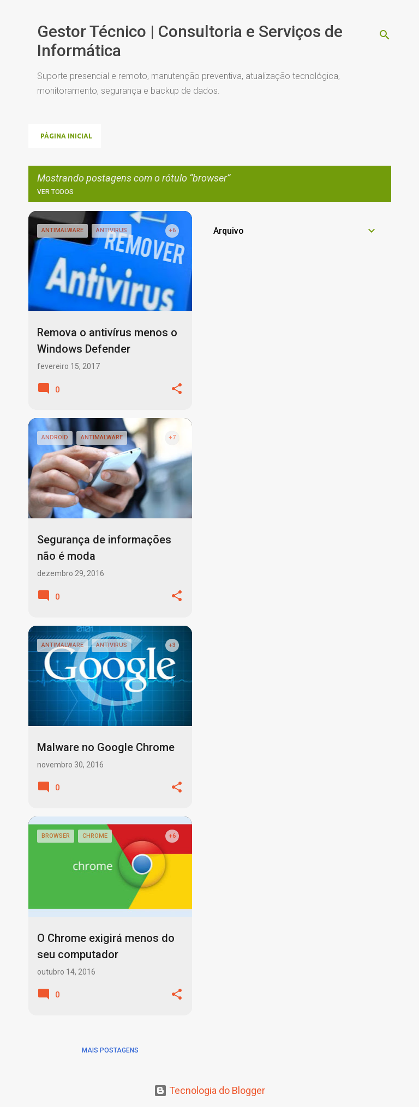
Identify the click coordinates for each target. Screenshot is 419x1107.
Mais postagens (110, 1050)
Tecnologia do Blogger (209, 1090)
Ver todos (55, 192)
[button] (176, 389)
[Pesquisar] (384, 35)
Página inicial (66, 136)
